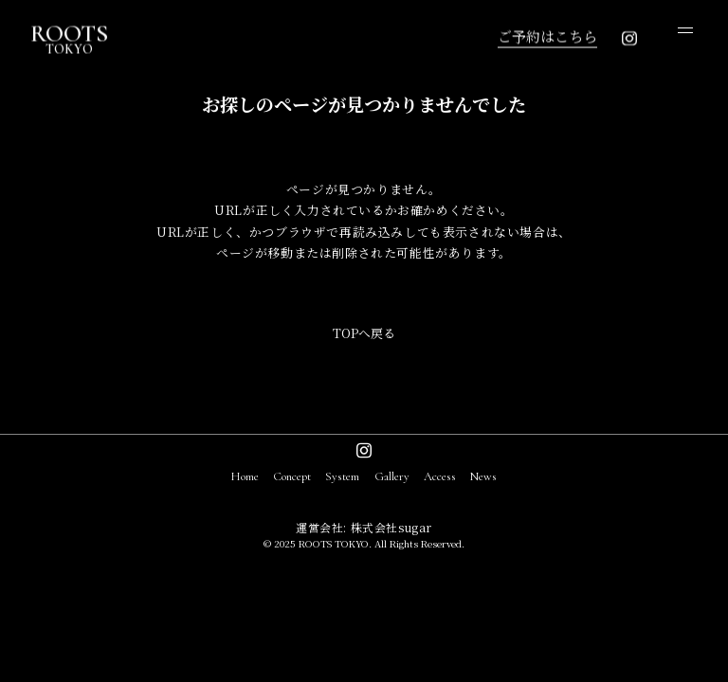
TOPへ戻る (364, 333)
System (342, 476)
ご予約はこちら (547, 35)
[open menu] (685, 30)
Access (440, 476)
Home (245, 476)
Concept (292, 476)
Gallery (392, 476)
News (483, 476)
